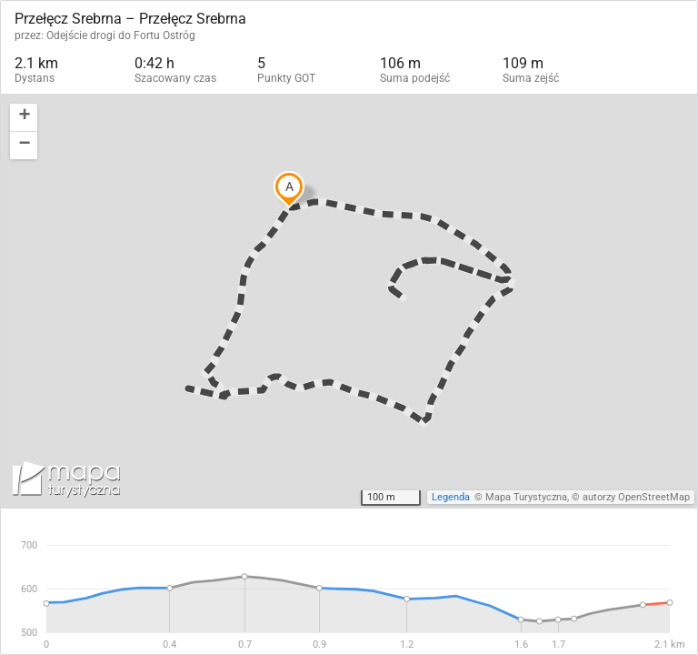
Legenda (451, 497)
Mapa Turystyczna (526, 497)
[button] (23, 118)
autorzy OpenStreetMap (636, 497)
